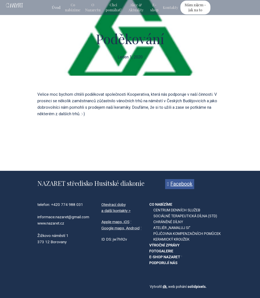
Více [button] (203, 7)
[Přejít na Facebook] (179, 184)
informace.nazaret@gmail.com (63, 217)
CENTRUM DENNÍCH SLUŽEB (176, 210)
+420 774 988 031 (67, 204)
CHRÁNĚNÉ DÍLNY (168, 222)
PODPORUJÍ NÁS (163, 263)
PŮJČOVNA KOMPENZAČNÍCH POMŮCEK (187, 233)
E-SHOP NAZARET (164, 257)
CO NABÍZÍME (160, 204)
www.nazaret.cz (50, 223)
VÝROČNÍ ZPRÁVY (164, 245)
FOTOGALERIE (161, 251)
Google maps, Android (120, 228)
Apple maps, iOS (115, 221)
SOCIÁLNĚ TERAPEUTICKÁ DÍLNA (180, 216)
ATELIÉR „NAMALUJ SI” (171, 228)
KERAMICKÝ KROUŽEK (171, 239)
